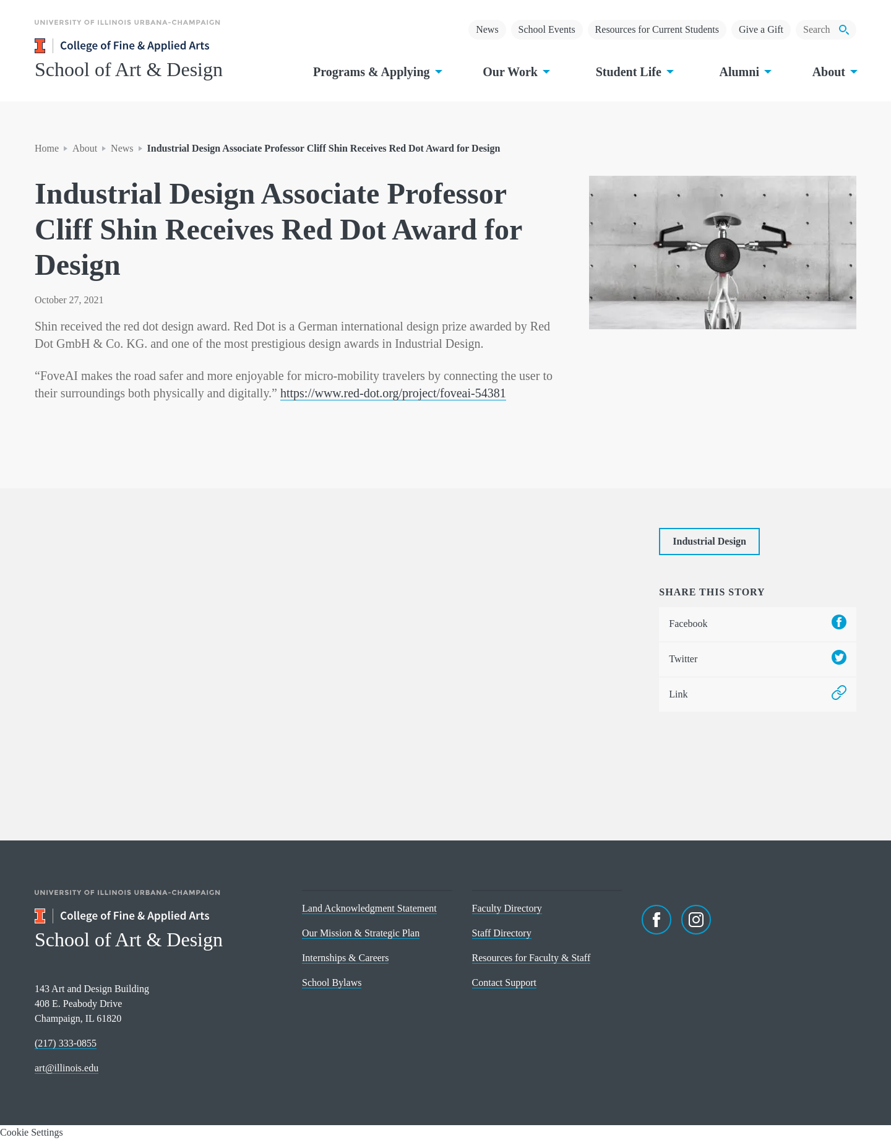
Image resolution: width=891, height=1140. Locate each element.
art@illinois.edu (66, 1068)
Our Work (515, 72)
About (833, 72)
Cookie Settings (31, 1132)
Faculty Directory (507, 908)
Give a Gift (761, 29)
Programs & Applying (376, 72)
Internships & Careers (345, 957)
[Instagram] (696, 920)
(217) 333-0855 (66, 1043)
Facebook (757, 624)
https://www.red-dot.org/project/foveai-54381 (393, 393)
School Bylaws (331, 982)
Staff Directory (502, 933)
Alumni (743, 72)
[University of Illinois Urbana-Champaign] (127, 31)
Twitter (757, 659)
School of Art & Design (129, 69)
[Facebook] (656, 920)
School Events (547, 29)
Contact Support (504, 982)
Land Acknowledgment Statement (369, 908)
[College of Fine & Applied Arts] (158, 46)
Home (47, 148)
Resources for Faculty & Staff (531, 957)
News (487, 29)
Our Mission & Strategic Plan (361, 933)
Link (757, 694)
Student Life (633, 72)
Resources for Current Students (657, 29)
